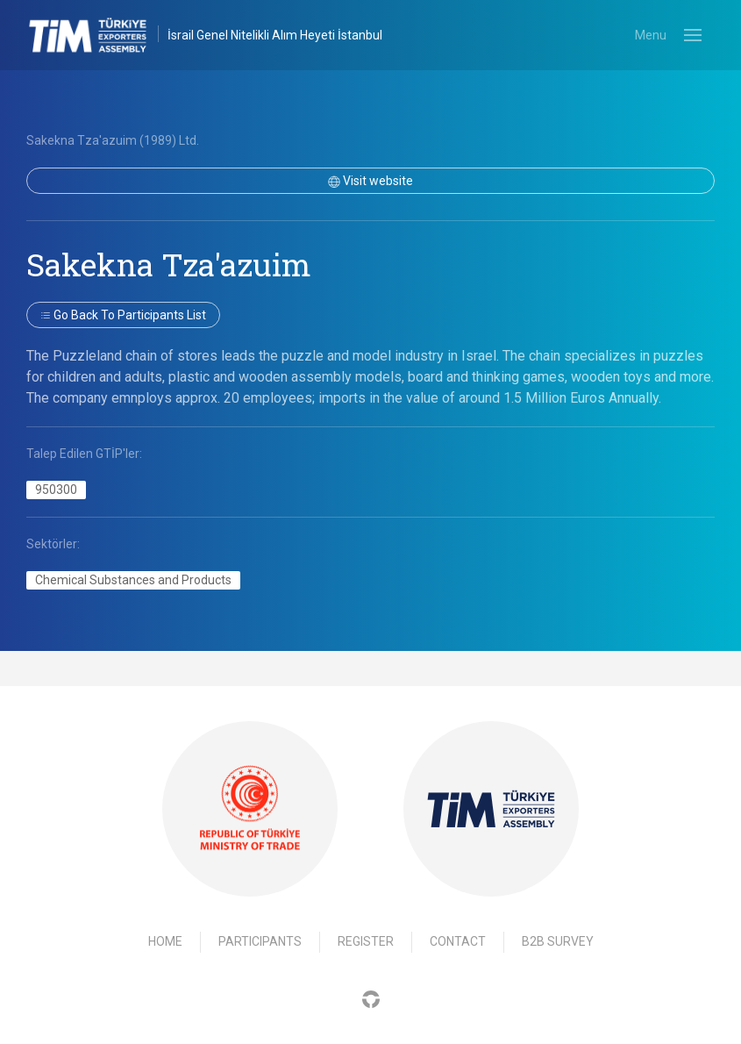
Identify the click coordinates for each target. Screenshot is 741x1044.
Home (165, 941)
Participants (260, 941)
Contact (458, 941)
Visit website (370, 181)
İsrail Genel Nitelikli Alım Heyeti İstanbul (274, 35)
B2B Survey (558, 941)
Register (366, 941)
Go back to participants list (123, 315)
